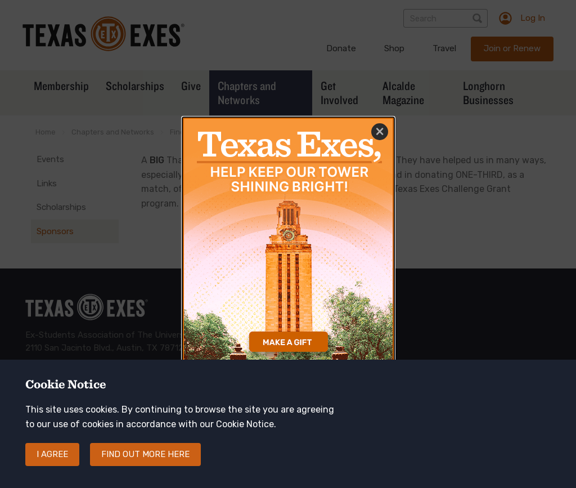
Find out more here (145, 454)
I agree (52, 454)
